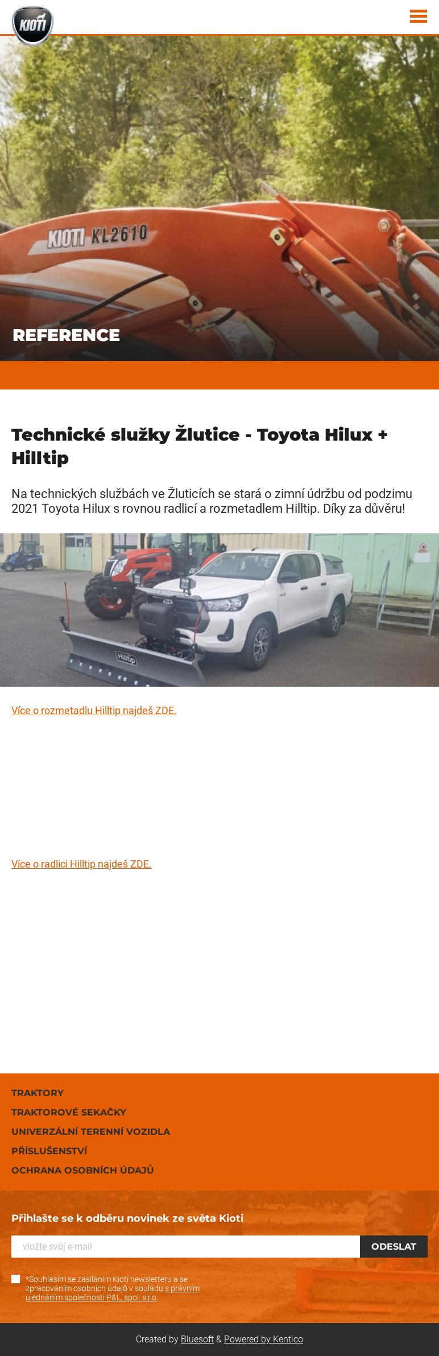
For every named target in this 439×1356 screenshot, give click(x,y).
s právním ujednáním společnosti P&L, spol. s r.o (113, 1293)
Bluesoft (197, 1339)
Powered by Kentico (263, 1339)
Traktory (37, 1093)
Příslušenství (49, 1151)
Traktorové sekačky (68, 1112)
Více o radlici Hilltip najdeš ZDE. (81, 864)
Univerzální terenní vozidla (90, 1131)
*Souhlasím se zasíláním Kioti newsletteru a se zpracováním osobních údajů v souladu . (113, 1288)
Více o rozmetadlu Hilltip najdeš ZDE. (94, 710)
